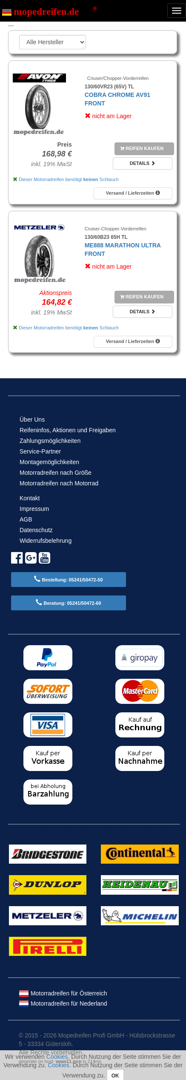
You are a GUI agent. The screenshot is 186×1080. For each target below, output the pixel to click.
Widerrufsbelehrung (46, 540)
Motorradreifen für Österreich (63, 993)
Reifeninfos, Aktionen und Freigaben (68, 430)
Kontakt (30, 498)
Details (142, 163)
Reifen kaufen (141, 148)
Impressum (34, 508)
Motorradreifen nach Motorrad (59, 483)
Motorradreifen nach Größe (56, 472)
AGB (26, 519)
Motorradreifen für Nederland (63, 1003)
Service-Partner (40, 451)
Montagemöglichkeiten (49, 462)
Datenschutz (36, 530)
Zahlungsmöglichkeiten (50, 440)
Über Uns (32, 419)
